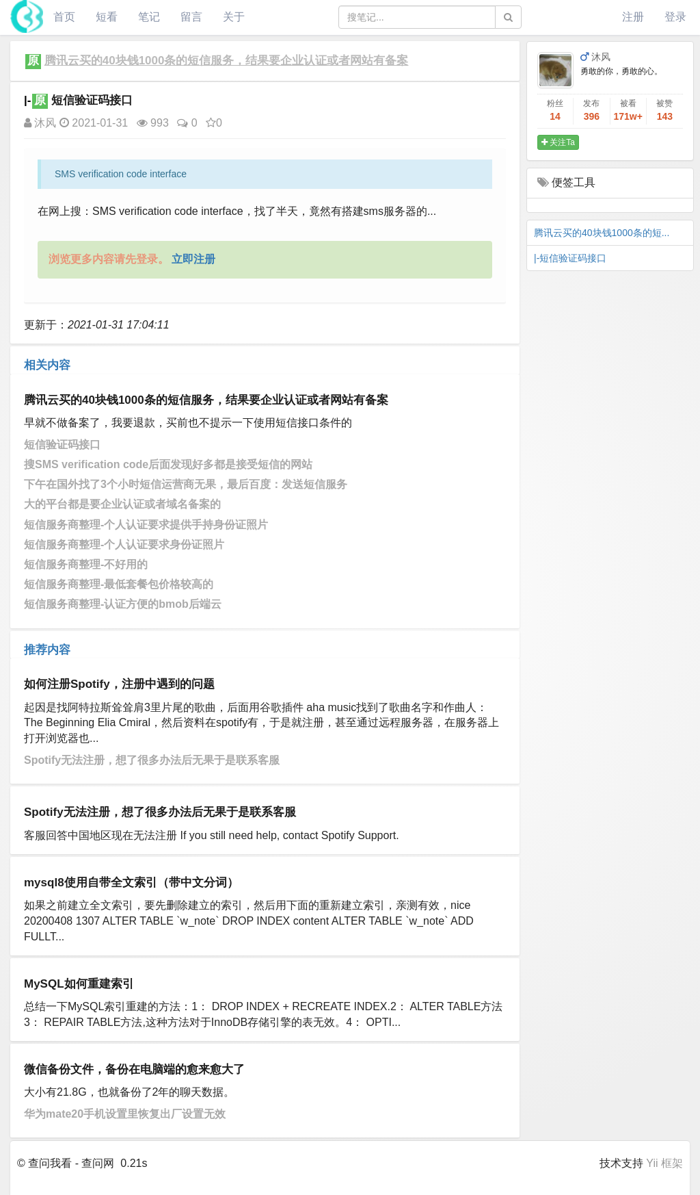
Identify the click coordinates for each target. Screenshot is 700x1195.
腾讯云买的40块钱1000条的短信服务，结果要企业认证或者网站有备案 (226, 60)
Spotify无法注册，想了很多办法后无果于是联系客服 (152, 760)
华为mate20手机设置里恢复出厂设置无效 (125, 1114)
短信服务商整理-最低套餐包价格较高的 (118, 584)
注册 (633, 17)
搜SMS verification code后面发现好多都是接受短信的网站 (168, 464)
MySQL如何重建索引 (79, 983)
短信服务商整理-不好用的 (86, 564)
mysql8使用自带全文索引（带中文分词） (131, 882)
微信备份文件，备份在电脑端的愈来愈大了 (134, 1069)
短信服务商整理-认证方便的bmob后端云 (122, 604)
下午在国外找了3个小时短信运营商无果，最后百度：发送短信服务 (185, 484)
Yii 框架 (664, 1163)
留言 (191, 17)
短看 (107, 17)
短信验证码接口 (62, 444)
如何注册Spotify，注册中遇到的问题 (119, 684)
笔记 (149, 17)
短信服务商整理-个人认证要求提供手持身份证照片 (146, 524)
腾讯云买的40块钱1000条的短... (601, 232)
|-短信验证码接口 (570, 258)
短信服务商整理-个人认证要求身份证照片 (124, 544)
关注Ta (558, 142)
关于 (234, 17)
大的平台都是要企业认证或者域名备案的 (122, 504)
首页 (64, 17)
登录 (675, 17)
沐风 (40, 123)
